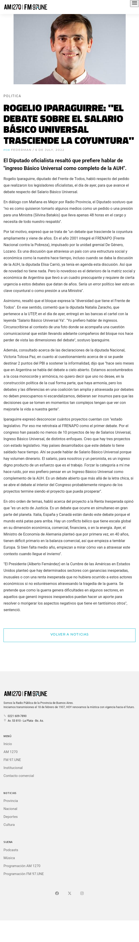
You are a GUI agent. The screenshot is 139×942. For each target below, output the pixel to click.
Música (9, 858)
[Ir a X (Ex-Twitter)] (69, 893)
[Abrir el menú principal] (134, 3)
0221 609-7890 (15, 716)
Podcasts (11, 850)
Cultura (9, 825)
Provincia (11, 801)
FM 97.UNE (12, 760)
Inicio (8, 744)
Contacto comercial (19, 776)
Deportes (11, 817)
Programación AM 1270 (22, 866)
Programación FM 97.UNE (24, 874)
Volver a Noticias (69, 634)
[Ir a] (82, 893)
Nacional (10, 809)
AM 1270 (11, 752)
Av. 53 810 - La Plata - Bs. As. (24, 720)
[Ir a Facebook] (57, 893)
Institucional (13, 768)
